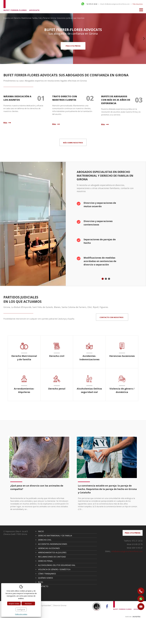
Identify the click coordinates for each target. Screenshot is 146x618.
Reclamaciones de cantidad (52, 557)
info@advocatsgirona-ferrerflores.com (124, 551)
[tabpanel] (106, 235)
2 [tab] (106, 279)
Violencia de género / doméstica (54, 569)
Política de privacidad (42, 605)
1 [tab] (103, 279)
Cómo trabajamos (47, 573)
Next (144, 38)
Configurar (21, 609)
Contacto (43, 586)
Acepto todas (14, 603)
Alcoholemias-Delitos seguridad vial (56, 565)
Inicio (41, 531)
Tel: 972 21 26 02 (91, 4)
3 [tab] (109, 279)
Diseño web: (132, 616)
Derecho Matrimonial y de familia (55, 535)
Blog (40, 582)
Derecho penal (45, 561)
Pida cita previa (138, 4)
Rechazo (28, 603)
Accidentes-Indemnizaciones (52, 544)
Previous (2, 38)
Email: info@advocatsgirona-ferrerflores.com (115, 4)
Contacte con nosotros (111, 317)
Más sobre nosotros (73, 142)
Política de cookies (21, 614)
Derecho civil (44, 540)
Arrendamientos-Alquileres (52, 552)
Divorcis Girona (59, 605)
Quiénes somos (45, 578)
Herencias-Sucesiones (49, 548)
